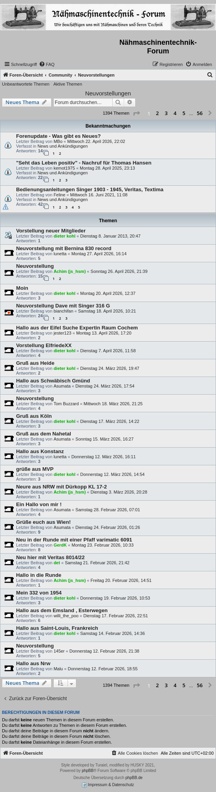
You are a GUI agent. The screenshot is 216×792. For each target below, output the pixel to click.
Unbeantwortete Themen (25, 84)
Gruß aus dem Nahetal (43, 434)
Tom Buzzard (66, 403)
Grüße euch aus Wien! (43, 522)
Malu (58, 668)
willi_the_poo (66, 615)
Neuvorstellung (35, 266)
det (56, 562)
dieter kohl (64, 236)
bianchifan (63, 311)
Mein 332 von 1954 (39, 593)
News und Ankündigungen (62, 146)
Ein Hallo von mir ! (39, 504)
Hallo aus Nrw (33, 663)
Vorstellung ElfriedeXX (43, 345)
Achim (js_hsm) (69, 271)
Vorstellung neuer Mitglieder (51, 231)
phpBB (87, 770)
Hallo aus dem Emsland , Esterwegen (62, 610)
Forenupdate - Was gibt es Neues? (58, 136)
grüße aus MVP (34, 469)
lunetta (59, 253)
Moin (22, 288)
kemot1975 (64, 168)
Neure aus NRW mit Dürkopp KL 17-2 (61, 487)
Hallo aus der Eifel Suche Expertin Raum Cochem (77, 328)
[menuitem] (47, 64)
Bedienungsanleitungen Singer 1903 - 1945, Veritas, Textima (89, 189)
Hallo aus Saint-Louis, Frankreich (57, 628)
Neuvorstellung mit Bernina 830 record (64, 248)
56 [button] (200, 113)
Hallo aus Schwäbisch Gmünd (53, 381)
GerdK (60, 545)
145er (58, 651)
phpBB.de (134, 778)
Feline (59, 194)
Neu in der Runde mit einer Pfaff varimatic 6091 (74, 540)
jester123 (62, 333)
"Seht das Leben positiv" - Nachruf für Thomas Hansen (83, 163)
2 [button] (157, 113)
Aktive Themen (67, 84)
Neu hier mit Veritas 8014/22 (50, 557)
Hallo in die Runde (38, 575)
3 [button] (166, 113)
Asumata (61, 386)
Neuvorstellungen (108, 93)
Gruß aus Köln (34, 416)
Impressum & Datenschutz (108, 785)
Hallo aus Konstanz (40, 451)
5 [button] (184, 113)
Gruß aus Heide (35, 363)
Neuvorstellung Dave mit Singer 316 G (63, 306)
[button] (136, 113)
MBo (57, 141)
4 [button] (175, 113)
